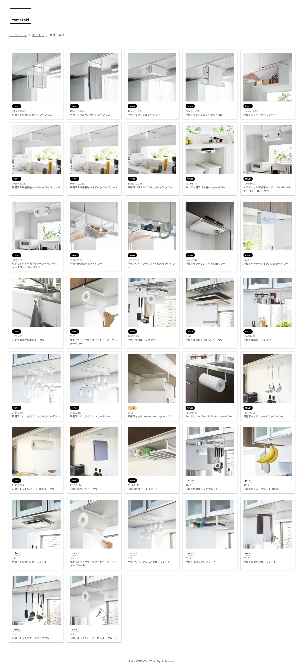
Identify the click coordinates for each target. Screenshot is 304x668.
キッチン (38, 35)
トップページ (18, 35)
